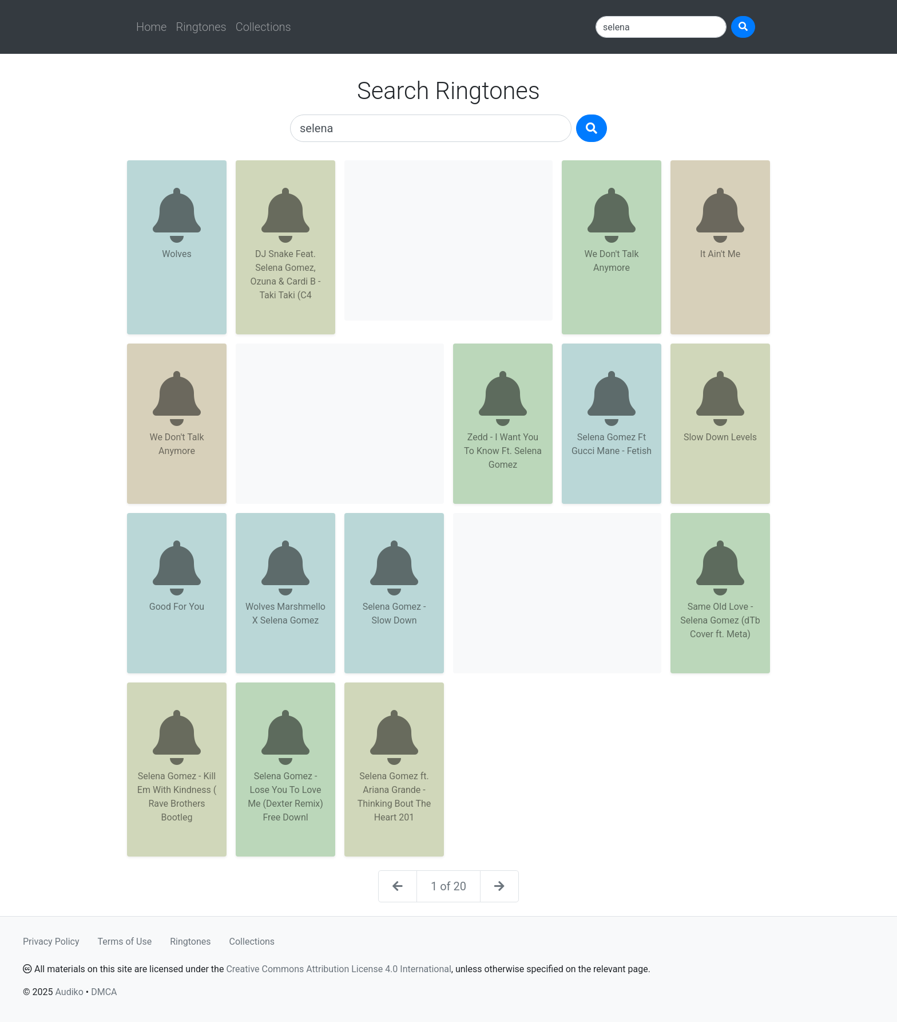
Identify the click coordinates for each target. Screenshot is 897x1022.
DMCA (104, 992)
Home (151, 27)
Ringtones (201, 27)
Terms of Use (125, 941)
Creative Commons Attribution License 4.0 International (338, 969)
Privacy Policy (51, 941)
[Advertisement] (448, 240)
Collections (263, 27)
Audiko (69, 992)
